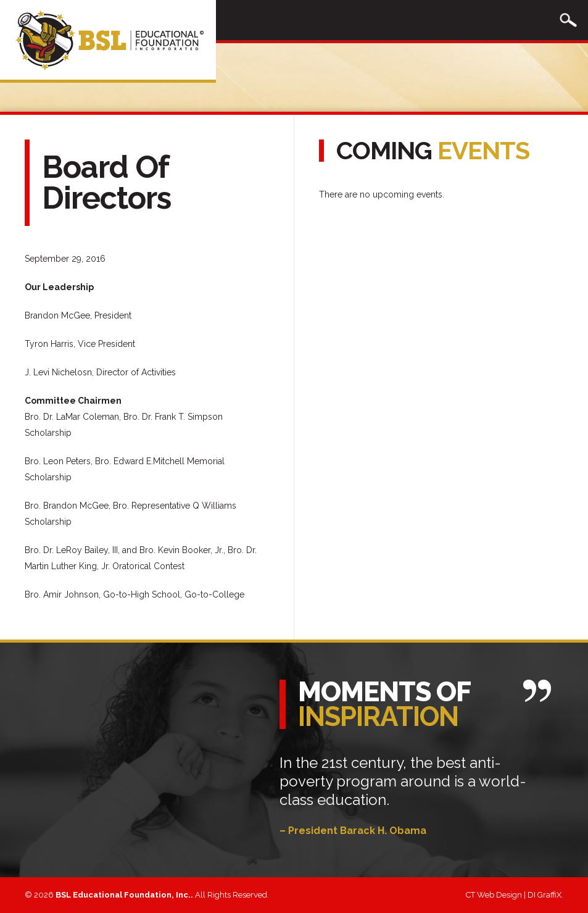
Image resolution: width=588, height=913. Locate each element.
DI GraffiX (544, 894)
